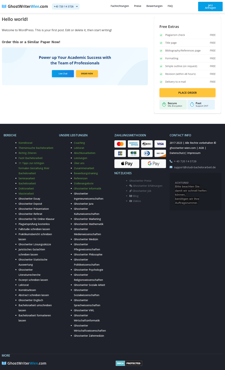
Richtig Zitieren (28, 153)
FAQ (170, 6)
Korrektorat (26, 142)
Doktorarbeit (26, 188)
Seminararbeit (27, 178)
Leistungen (80, 158)
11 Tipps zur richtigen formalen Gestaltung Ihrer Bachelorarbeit (34, 168)
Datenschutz (177, 153)
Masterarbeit (26, 193)
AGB (201, 148)
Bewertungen (154, 6)
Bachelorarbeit (27, 183)
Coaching (79, 142)
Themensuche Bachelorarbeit (36, 148)
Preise (137, 6)
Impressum (193, 153)
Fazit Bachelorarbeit (31, 158)
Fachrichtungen (120, 6)
